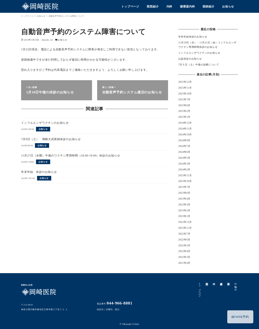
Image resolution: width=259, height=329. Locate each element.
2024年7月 (184, 146)
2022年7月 (184, 233)
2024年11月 (185, 128)
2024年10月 (185, 134)
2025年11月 (185, 87)
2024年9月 (184, 140)
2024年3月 (184, 163)
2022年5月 (184, 245)
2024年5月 (184, 157)
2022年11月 (185, 228)
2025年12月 (185, 82)
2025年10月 (185, 93)
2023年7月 (184, 187)
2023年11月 (185, 175)
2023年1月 (184, 216)
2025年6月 (184, 105)
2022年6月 (184, 239)
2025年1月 (184, 117)
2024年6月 (184, 152)
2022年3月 (184, 257)
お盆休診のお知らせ (190, 58)
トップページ (199, 288)
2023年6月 (184, 193)
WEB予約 (240, 316)
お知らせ (62, 40)
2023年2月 (184, 210)
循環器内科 (221, 281)
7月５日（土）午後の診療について (198, 64)
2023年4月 (184, 198)
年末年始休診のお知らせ (192, 36)
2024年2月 (184, 169)
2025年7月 (184, 99)
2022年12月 (185, 222)
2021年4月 (184, 263)
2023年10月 (185, 181)
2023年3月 (184, 204)
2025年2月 (184, 111)
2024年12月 (185, 122)
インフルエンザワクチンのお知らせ (199, 53)
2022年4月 (184, 251)
